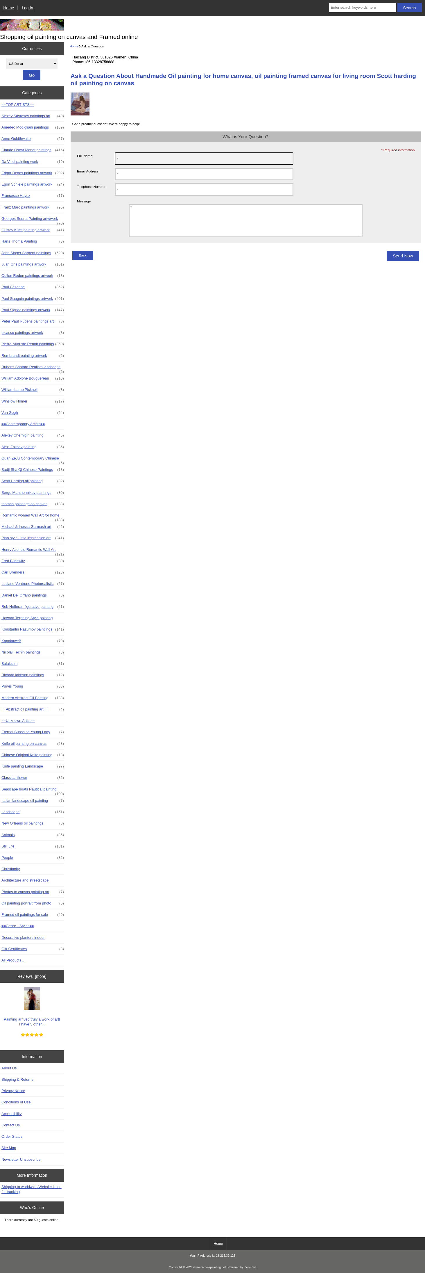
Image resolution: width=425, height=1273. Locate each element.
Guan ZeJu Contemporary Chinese (32, 460)
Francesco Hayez (32, 195)
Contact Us (10, 1125)
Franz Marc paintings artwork (32, 207)
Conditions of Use (16, 1102)
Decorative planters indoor (23, 937)
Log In (27, 8)
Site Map (8, 1148)
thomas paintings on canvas (32, 504)
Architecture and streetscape (25, 880)
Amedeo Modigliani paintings (32, 127)
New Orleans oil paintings (32, 823)
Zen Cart (250, 1267)
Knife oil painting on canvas (32, 743)
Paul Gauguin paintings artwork (32, 298)
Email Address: (88, 171)
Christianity (10, 869)
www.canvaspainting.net (209, 1267)
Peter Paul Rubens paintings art (32, 321)
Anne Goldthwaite (32, 138)
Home (8, 8)
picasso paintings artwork (32, 332)
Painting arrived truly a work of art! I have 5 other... (32, 1006)
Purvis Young (32, 686)
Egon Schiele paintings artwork (32, 184)
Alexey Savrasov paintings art (32, 116)
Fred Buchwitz (32, 561)
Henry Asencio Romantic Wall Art (32, 551)
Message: (84, 201)
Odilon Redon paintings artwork (32, 275)
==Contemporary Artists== (23, 424)
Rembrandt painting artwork (32, 355)
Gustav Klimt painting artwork (32, 230)
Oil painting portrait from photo (32, 903)
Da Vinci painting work (32, 161)
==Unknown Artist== (18, 720)
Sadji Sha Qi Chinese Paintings (32, 469)
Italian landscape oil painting (32, 800)
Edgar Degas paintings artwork (32, 173)
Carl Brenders (32, 572)
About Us (9, 1068)
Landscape (32, 812)
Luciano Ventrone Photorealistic (32, 583)
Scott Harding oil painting (32, 481)
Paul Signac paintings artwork (32, 310)
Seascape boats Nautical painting (32, 791)
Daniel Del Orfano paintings (32, 595)
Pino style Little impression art (32, 538)
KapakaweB (32, 641)
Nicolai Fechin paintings (32, 652)
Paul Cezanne (32, 287)
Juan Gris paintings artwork (32, 264)
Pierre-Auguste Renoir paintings (32, 344)
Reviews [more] (31, 976)
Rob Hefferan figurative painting (32, 606)
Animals (32, 835)
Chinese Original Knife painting (32, 755)
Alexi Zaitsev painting (32, 447)
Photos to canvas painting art (32, 892)
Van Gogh (32, 412)
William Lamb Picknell (32, 389)
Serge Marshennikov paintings (32, 492)
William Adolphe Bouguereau (32, 378)
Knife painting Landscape (32, 766)
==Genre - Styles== (17, 926)
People (32, 857)
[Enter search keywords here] (362, 7)
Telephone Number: (91, 186)
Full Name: (85, 156)
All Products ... (13, 960)
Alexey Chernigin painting (32, 435)
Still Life (32, 846)
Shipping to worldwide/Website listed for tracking (31, 1189)
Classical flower (32, 777)
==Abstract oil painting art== (32, 709)
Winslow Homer (32, 401)
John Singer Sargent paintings (32, 253)
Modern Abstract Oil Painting (32, 698)
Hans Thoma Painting (32, 241)
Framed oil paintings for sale (32, 914)
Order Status (11, 1136)
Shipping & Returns (17, 1079)
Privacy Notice (13, 1091)
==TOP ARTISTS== (17, 104)
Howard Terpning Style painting (27, 618)
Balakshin (32, 663)
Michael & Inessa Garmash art (32, 526)
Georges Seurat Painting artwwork (32, 220)
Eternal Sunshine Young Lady (32, 732)
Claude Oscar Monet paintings (32, 150)
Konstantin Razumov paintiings (32, 629)
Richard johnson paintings (32, 675)
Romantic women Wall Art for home (32, 517)
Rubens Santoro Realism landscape (32, 368)
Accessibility (11, 1114)
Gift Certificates (32, 949)
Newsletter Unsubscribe (21, 1159)
